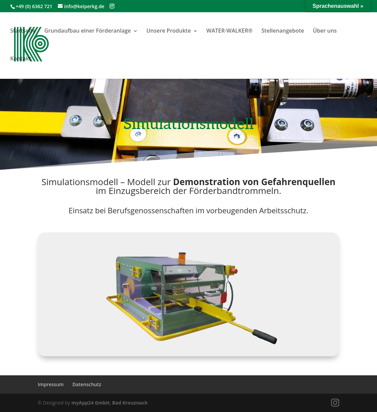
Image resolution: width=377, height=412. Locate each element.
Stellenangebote (282, 30)
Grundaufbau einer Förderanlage (87, 30)
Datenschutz (86, 384)
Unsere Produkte (168, 30)
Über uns (325, 30)
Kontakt (20, 58)
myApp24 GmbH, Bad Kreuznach (109, 402)
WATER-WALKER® (230, 30)
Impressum (51, 384)
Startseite (23, 30)
